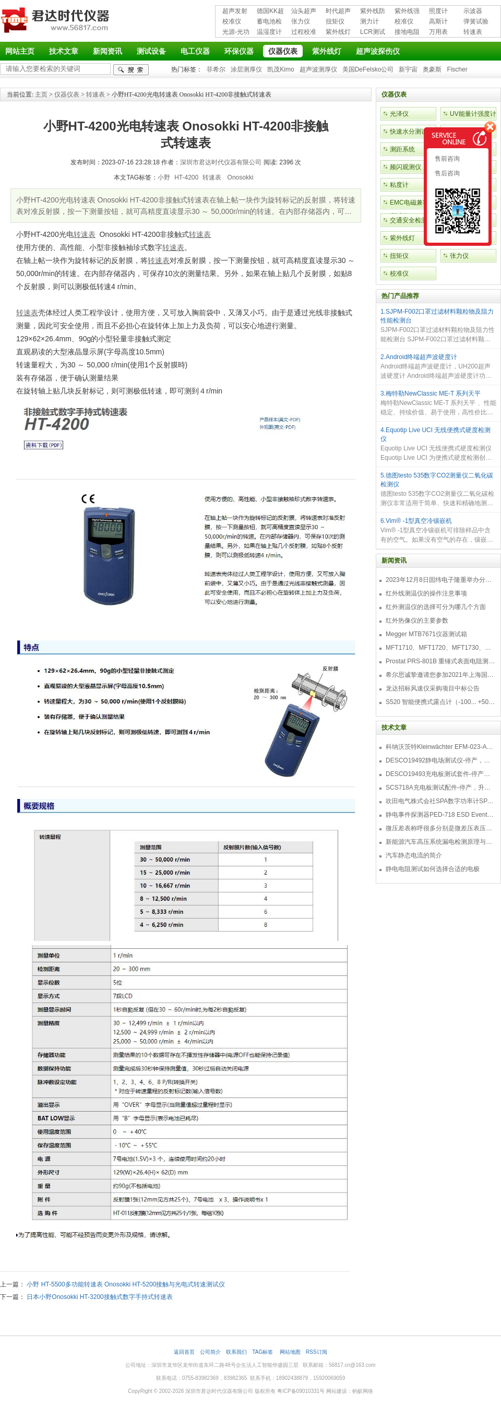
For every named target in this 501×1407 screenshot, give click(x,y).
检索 (131, 69)
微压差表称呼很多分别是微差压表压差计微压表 (440, 828)
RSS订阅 (316, 1352)
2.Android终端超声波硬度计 (418, 357)
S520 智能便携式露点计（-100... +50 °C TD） (440, 702)
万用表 (438, 31)
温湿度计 (269, 31)
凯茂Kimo (280, 69)
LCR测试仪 (372, 32)
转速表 (472, 31)
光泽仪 (399, 113)
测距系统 (402, 149)
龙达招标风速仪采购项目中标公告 (433, 688)
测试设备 (151, 51)
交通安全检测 (408, 220)
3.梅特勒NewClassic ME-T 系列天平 (430, 393)
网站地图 (290, 1352)
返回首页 (184, 1352)
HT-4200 (186, 177)
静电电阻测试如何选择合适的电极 (433, 869)
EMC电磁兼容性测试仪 (412, 209)
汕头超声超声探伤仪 (303, 11)
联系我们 (236, 1352)
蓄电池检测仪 (269, 22)
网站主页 (19, 51)
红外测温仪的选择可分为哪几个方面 (436, 607)
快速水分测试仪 (412, 131)
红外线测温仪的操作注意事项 (426, 593)
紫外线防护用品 (372, 11)
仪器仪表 (282, 51)
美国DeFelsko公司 (368, 69)
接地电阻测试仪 (407, 32)
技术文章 (63, 51)
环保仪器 (239, 51)
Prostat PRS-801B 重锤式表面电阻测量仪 (440, 661)
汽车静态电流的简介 (414, 855)
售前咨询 (446, 158)
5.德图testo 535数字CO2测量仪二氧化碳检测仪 (436, 480)
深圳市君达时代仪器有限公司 (56, 22)
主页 (41, 94)
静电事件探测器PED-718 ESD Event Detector (440, 814)
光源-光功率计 (235, 32)
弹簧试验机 (475, 22)
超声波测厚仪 (318, 69)
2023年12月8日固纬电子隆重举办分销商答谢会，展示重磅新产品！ (440, 579)
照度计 (438, 11)
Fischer (457, 69)
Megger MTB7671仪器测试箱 (426, 634)
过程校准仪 (303, 32)
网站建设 (336, 1391)
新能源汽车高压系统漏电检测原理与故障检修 (440, 841)
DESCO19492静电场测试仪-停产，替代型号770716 (440, 760)
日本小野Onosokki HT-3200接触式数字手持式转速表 (99, 1297)
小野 (164, 177)
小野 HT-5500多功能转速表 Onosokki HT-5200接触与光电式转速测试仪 (126, 1284)
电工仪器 (195, 51)
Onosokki (239, 177)
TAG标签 (263, 1352)
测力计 (369, 21)
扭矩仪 (335, 21)
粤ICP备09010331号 (301, 1391)
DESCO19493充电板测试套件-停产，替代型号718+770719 (440, 774)
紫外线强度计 (407, 11)
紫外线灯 (338, 31)
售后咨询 (446, 173)
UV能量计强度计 (473, 113)
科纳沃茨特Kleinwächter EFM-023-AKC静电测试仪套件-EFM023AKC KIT (440, 746)
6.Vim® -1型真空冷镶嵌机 (416, 520)
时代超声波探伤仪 (338, 11)
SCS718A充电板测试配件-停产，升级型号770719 (440, 787)
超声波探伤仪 (378, 51)
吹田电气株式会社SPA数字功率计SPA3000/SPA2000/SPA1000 (440, 801)
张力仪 (300, 21)
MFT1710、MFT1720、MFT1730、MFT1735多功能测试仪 (440, 647)
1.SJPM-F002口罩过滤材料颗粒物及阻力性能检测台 (437, 316)
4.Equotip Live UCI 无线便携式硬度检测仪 (435, 434)
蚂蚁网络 (362, 1391)
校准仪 (231, 21)
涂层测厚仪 (246, 69)
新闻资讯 (107, 51)
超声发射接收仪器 (234, 11)
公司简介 (210, 1352)
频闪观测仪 (405, 167)
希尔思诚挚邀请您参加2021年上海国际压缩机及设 (440, 674)
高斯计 (438, 21)
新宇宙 (408, 69)
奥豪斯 (432, 69)
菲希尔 (216, 69)
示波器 (472, 11)
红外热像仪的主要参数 (417, 620)
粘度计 (399, 184)
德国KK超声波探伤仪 (270, 11)
